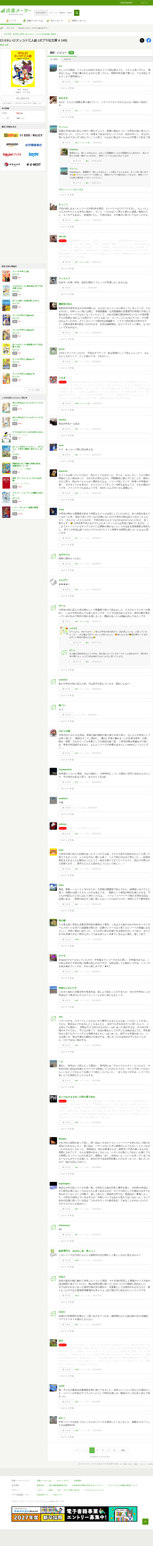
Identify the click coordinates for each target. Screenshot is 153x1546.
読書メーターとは (44, 1481)
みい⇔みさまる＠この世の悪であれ (77, 1096)
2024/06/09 (96, 753)
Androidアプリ (43, 1495)
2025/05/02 (96, 429)
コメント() (85, 82)
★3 (76, 333)
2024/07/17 (96, 621)
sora (61, 445)
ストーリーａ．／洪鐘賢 (21, 469)
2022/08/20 (96, 1045)
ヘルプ (39, 1490)
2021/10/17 (97, 1296)
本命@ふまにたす (68, 988)
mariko (62, 419)
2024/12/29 (96, 493)
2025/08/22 (96, 361)
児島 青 (15, 405)
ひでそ (62, 955)
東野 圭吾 (16, 498)
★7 (76, 262)
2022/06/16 (96, 1122)
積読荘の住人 (65, 304)
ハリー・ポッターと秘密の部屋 (25, 507)
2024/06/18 (96, 689)
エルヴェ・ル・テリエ (20, 483)
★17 (77, 143)
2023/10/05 (96, 834)
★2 (76, 111)
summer (63, 679)
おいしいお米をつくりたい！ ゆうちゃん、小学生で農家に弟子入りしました (27, 449)
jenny (62, 349)
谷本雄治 (15, 454)
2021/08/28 (96, 1324)
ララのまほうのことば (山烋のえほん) (27, 432)
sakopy (63, 824)
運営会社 (40, 1485)
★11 (77, 82)
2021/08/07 (97, 1369)
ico (60, 66)
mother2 (63, 798)
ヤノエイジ (64, 278)
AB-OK (62, 236)
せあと (62, 1276)
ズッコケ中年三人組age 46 (23, 374)
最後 (123, 1450)
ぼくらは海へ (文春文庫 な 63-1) (25, 301)
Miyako (62, 1138)
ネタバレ (67, 59)
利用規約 (77, 1481)
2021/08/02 (97, 1430)
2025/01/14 (96, 455)
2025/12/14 (97, 220)
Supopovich (65, 769)
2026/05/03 (97, 82)
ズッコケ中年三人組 (20, 271)
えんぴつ (63, 580)
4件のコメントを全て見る (71, 189)
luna (61, 850)
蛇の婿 (62, 920)
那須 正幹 (10, 28)
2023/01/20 (96, 869)
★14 (77, 1260)
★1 (87, 161)
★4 (76, 429)
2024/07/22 (96, 589)
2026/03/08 (96, 111)
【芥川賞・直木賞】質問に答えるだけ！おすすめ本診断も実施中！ (31, 34)
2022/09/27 (96, 971)
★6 (76, 621)
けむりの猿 (64, 731)
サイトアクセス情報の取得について (123, 1485)
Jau (61, 1016)
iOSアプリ (57, 1495)
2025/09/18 (96, 333)
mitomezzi (64, 1225)
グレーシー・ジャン (19, 435)
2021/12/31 (97, 1260)
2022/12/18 (96, 904)
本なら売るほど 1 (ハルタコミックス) (27, 417)
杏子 (61, 1340)
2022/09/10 (96, 1000)
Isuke (61, 1385)
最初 (77, 1450)
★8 (76, 493)
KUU (61, 885)
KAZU (62, 1312)
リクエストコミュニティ (94, 1490)
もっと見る (34, 390)
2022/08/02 (96, 1080)
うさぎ (62, 377)
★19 (77, 403)
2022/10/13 (97, 939)
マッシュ (63, 127)
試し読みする (22, 98)
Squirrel (63, 471)
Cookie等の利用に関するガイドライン (87, 1485)
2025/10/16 (96, 262)
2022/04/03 (96, 1209)
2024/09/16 (96, 538)
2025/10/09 (92, 288)
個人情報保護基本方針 (58, 1485)
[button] (76, 13)
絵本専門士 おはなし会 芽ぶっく (78, 1251)
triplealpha (64, 1183)
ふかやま (73, 628)
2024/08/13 (96, 564)
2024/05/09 (92, 808)
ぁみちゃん (64, 554)
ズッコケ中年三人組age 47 (23, 359)
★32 (77, 1369)
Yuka (61, 509)
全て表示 (54, 59)
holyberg (73, 149)
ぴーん (62, 605)
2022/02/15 (96, 1235)
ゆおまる (63, 98)
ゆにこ (62, 1418)
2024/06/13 (92, 715)
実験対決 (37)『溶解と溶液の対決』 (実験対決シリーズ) (27, 465)
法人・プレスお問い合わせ (69, 1490)
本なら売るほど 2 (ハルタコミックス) (27, 403)
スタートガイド (62, 1481)
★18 (77, 939)
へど (61, 1061)
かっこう (63, 204)
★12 (77, 1296)
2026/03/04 (97, 143)
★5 (76, 782)
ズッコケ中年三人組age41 (23, 315)
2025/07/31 (97, 403)
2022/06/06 (96, 1167)
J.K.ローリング (18, 510)
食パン (62, 705)
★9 (76, 1000)
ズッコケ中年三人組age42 (23, 330)
